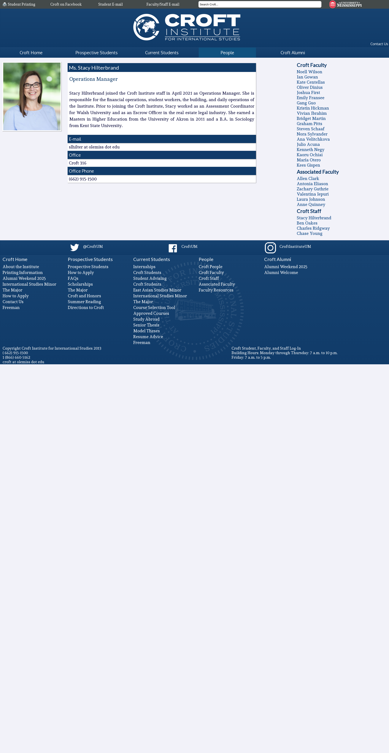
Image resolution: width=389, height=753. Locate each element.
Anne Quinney (311, 204)
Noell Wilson (309, 71)
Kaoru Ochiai (310, 154)
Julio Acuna (308, 144)
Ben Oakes (307, 223)
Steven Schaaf (310, 128)
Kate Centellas (311, 82)
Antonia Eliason (312, 183)
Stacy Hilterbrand (314, 217)
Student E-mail (110, 4)
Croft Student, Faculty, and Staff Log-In (266, 348)
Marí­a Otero (309, 159)
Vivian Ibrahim (312, 113)
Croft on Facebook (66, 4)
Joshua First (308, 92)
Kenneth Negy (310, 149)
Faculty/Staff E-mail (162, 4)
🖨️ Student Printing (18, 4)
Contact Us (379, 43)
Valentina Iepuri (313, 194)
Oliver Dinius (310, 87)
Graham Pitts (309, 123)
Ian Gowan (307, 77)
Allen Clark (308, 178)
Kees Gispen (308, 165)
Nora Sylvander (312, 134)
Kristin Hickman (313, 108)
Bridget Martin (311, 118)
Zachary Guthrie (313, 188)
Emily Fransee (310, 97)
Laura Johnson (311, 199)
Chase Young (309, 233)
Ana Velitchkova (313, 139)
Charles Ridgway (313, 228)
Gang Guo (306, 102)
